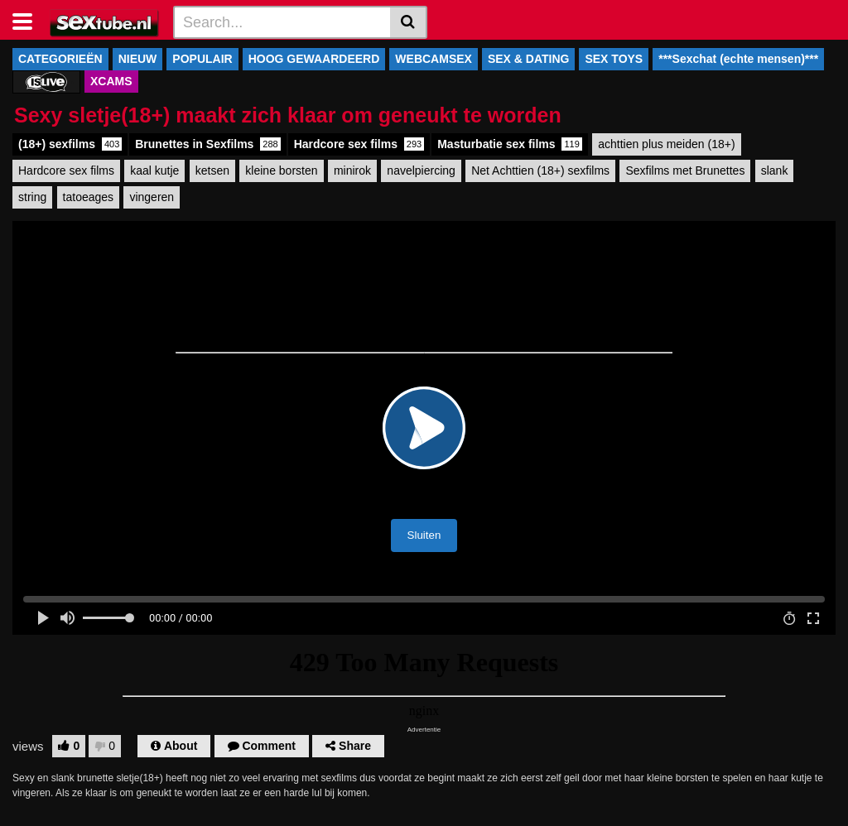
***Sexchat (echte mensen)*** (738, 58)
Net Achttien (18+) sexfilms (540, 170)
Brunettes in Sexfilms (207, 144)
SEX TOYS (614, 58)
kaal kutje (154, 170)
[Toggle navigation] (28, 20)
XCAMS (111, 81)
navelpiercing (421, 170)
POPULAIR (202, 58)
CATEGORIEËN (60, 58)
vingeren (151, 197)
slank (774, 170)
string (32, 197)
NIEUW (137, 58)
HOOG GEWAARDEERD (314, 58)
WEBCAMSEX (433, 58)
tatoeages (88, 197)
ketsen (212, 170)
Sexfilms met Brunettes (684, 170)
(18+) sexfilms (70, 144)
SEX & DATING (529, 58)
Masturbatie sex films (509, 144)
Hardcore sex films (359, 144)
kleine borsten (281, 170)
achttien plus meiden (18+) (666, 144)
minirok (352, 170)
